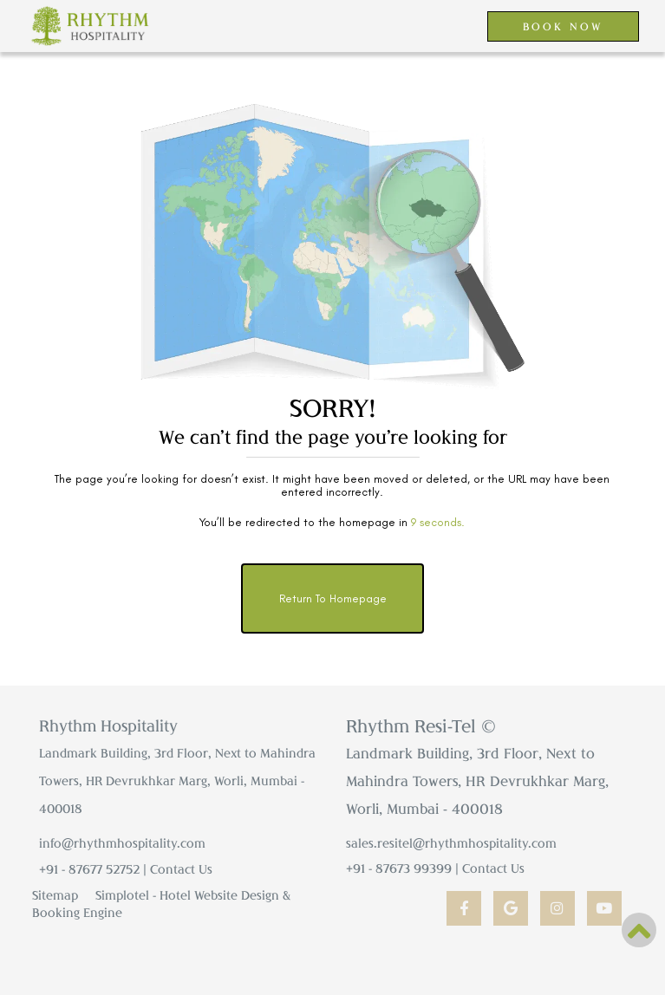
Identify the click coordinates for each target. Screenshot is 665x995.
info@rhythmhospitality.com (122, 843)
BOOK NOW (563, 26)
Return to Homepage (333, 598)
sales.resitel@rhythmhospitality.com (451, 843)
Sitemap (55, 895)
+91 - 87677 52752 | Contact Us (125, 869)
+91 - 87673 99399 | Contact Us (435, 868)
